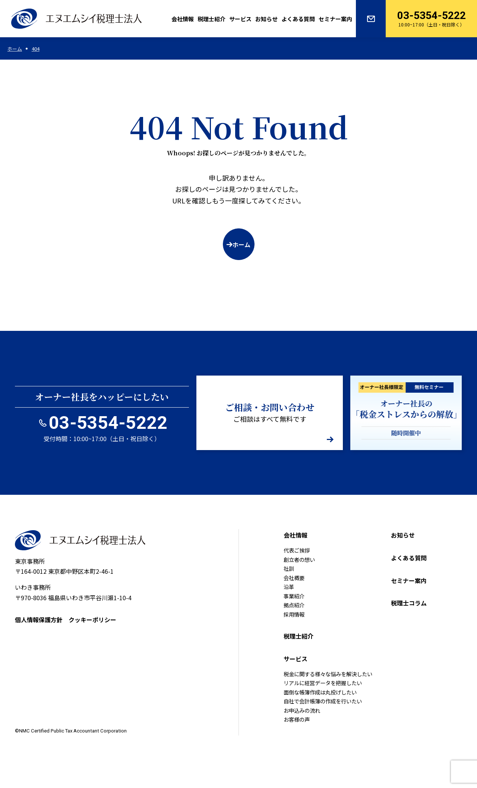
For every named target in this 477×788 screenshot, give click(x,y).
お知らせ (266, 19)
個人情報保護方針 (39, 619)
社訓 (289, 568)
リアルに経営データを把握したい (323, 683)
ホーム (241, 244)
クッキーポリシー (92, 619)
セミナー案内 (335, 19)
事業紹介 (294, 596)
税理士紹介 (211, 19)
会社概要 (294, 578)
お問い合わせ (371, 18)
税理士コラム (409, 602)
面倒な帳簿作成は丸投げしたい (320, 692)
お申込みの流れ (302, 710)
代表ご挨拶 (297, 550)
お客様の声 (297, 719)
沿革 (289, 587)
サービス (240, 19)
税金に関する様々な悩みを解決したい (328, 674)
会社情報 (182, 19)
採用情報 (294, 614)
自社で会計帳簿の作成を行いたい (323, 701)
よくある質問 (298, 19)
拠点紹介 (294, 605)
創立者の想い (299, 559)
